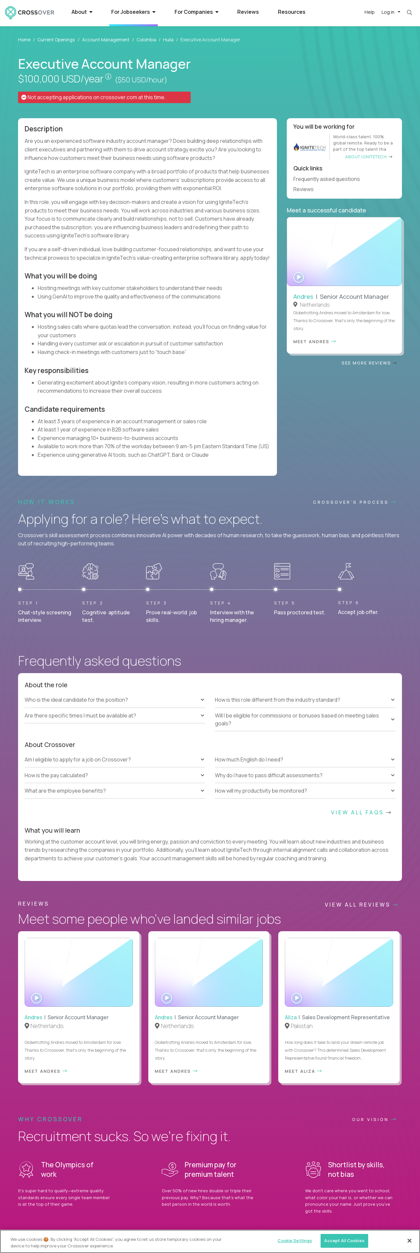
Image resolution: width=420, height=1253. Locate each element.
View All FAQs (361, 812)
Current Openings (56, 39)
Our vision (374, 1119)
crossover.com (118, 97)
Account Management (106, 39)
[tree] (115, 707)
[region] (210, 1241)
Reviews (248, 11)
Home (24, 39)
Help (370, 12)
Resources (291, 11)
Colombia (146, 39)
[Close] (409, 1240)
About (82, 11)
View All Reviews (362, 904)
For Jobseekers (133, 11)
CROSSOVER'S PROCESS (355, 502)
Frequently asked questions (329, 179)
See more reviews (369, 363)
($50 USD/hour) (141, 79)
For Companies (197, 11)
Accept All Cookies (344, 1240)
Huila (168, 39)
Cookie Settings (295, 1240)
